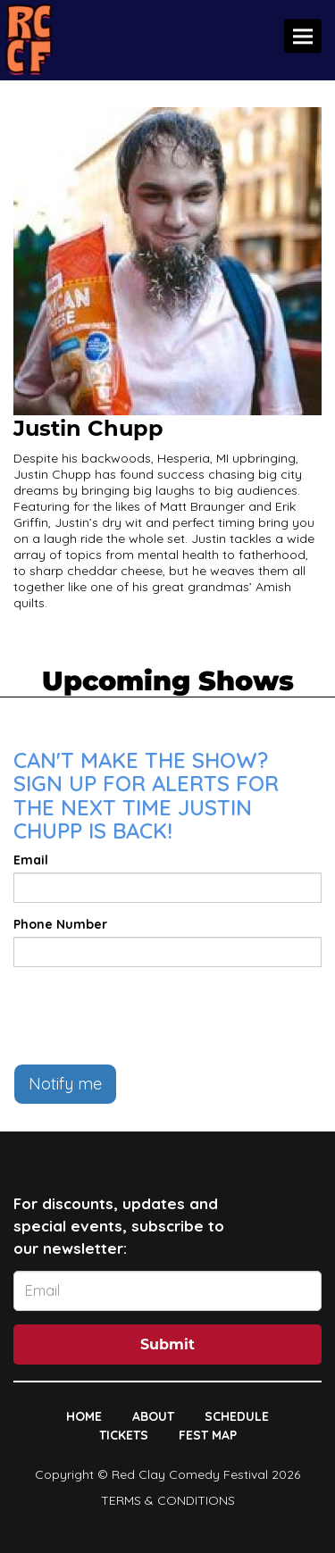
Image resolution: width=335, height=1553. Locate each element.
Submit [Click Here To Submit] (167, 1344)
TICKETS (123, 1435)
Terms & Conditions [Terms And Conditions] (168, 1500)
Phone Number (60, 924)
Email (30, 860)
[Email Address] (167, 1291)
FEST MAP (208, 1435)
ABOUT (153, 1416)
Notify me (65, 1083)
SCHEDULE (237, 1416)
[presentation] (149, 1015)
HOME (84, 1416)
